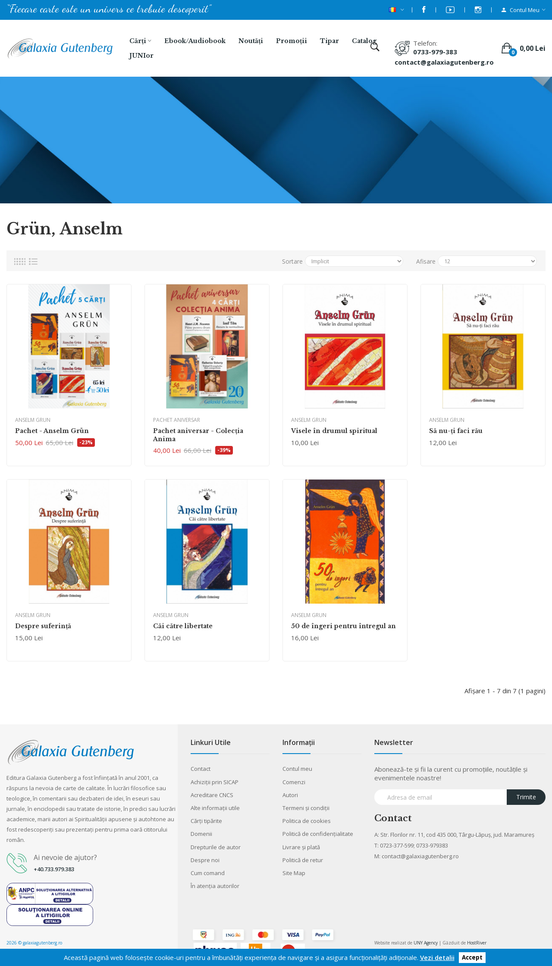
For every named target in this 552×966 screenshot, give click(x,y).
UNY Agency (426, 943)
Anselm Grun (32, 420)
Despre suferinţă (43, 626)
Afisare (426, 261)
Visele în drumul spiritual (334, 431)
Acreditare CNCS (212, 795)
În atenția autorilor (215, 886)
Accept (472, 958)
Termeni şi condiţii (305, 808)
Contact (200, 769)
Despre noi (205, 860)
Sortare (292, 261)
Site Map (293, 873)
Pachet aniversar (176, 420)
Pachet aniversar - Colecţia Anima (198, 434)
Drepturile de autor (216, 847)
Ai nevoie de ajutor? (65, 857)
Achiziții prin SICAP (214, 782)
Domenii (201, 834)
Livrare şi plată (301, 847)
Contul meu (297, 769)
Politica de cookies (306, 821)
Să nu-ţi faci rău (456, 431)
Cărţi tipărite (206, 821)
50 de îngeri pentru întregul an (343, 626)
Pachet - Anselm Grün (52, 431)
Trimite (526, 797)
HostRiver (476, 943)
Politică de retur (302, 860)
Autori (290, 795)
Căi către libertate (183, 626)
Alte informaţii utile (215, 808)
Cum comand (208, 873)
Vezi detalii (437, 957)
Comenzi (293, 782)
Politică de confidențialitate (317, 834)
